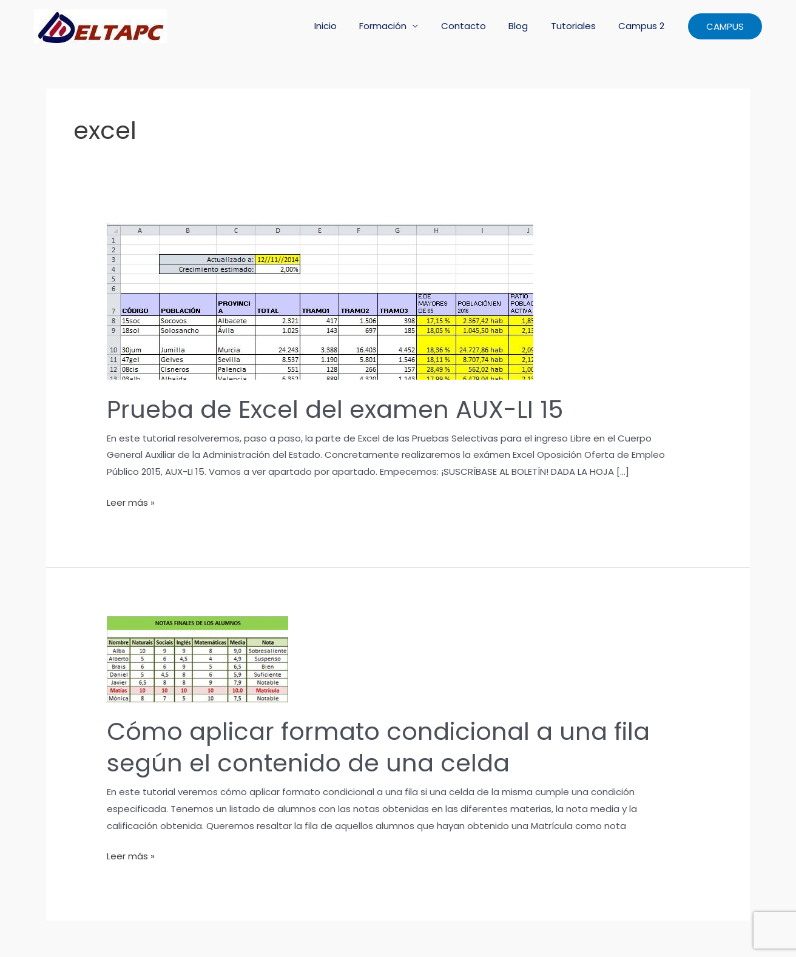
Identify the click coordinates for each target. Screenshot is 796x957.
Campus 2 (644, 25)
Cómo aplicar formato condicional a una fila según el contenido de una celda (378, 747)
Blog (529, 25)
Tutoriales (580, 25)
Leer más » (131, 502)
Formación (403, 25)
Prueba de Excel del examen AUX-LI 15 (335, 409)
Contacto (479, 25)
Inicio (350, 25)
